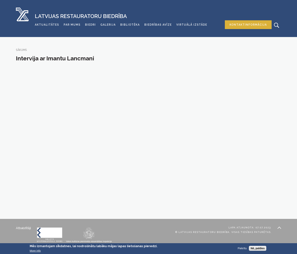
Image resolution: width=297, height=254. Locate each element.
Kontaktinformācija (248, 24)
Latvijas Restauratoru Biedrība (81, 16)
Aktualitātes (47, 24)
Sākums (21, 49)
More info (35, 250)
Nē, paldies (258, 248)
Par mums (72, 24)
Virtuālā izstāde (191, 24)
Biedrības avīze (158, 24)
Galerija (108, 24)
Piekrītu (242, 248)
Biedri (90, 24)
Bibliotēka (130, 24)
